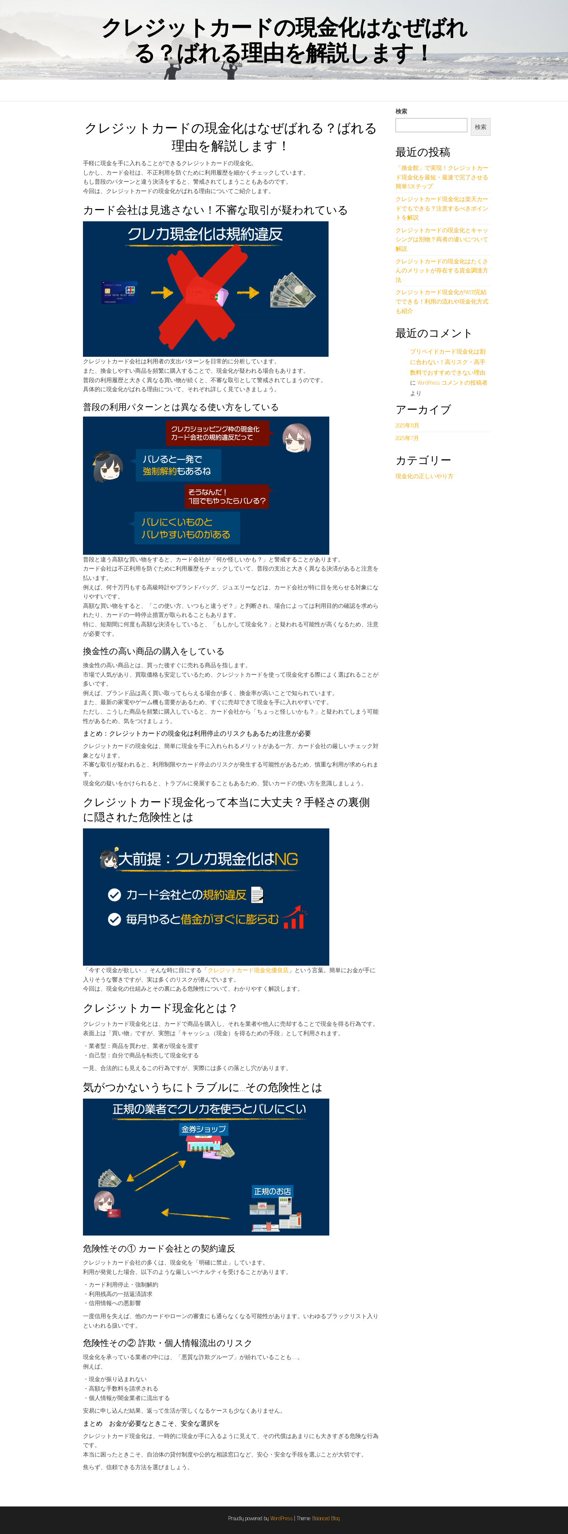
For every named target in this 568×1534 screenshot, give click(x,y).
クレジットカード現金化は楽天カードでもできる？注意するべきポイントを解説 (442, 208)
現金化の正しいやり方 (425, 476)
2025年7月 (407, 438)
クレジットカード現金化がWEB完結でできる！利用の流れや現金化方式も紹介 (442, 301)
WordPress (281, 1518)
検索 (401, 111)
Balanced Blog (326, 1518)
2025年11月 (407, 425)
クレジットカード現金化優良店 (248, 970)
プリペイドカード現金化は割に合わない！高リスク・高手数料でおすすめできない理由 (447, 362)
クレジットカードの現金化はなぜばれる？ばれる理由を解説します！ (284, 40)
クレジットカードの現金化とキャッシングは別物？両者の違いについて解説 (442, 239)
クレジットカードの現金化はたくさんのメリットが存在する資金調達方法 (442, 270)
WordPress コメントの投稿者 (452, 382)
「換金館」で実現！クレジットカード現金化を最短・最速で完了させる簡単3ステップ (442, 177)
